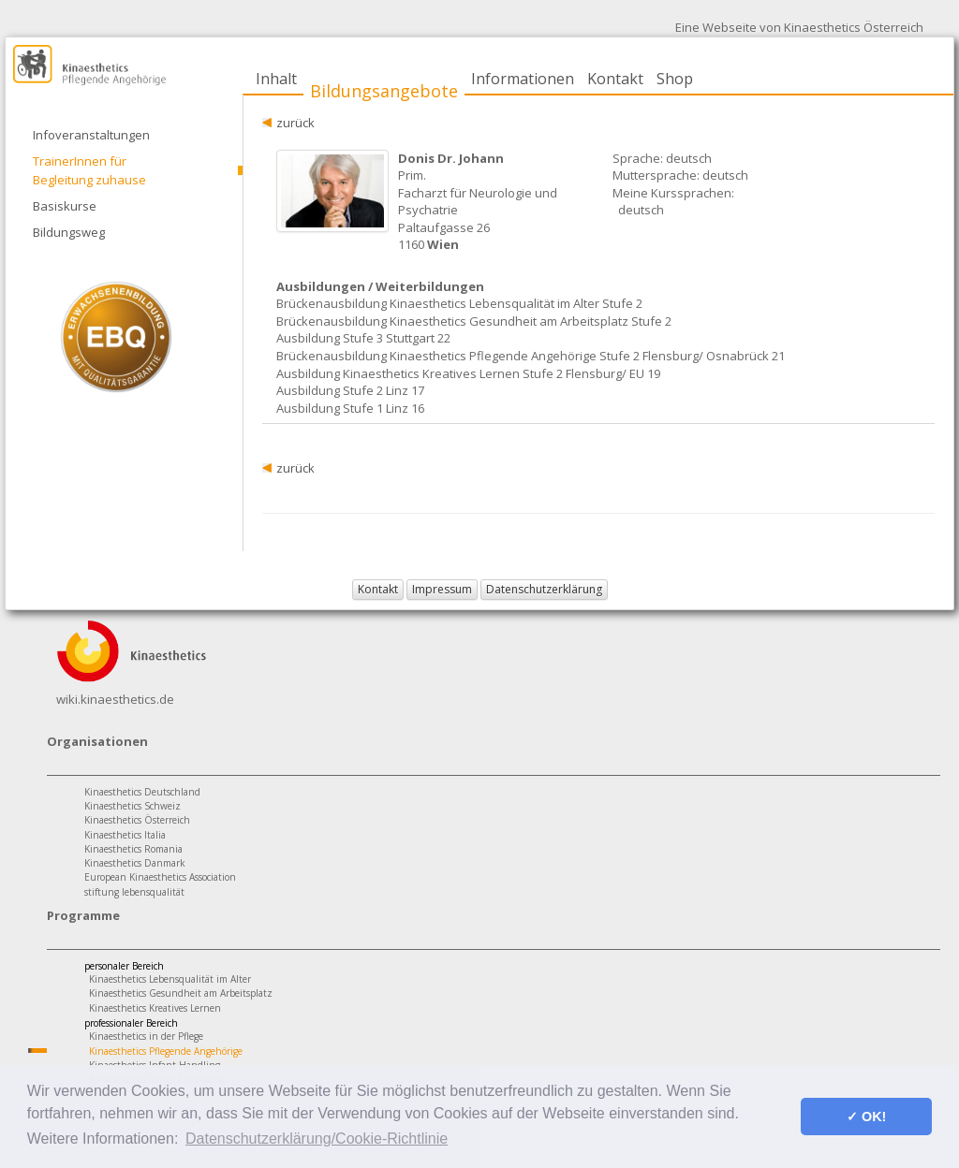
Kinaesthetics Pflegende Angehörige (166, 1051)
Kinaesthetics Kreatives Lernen (155, 1008)
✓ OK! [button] (866, 1116)
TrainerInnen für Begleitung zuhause (89, 170)
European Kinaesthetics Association (160, 876)
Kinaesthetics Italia (125, 834)
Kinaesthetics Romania (133, 848)
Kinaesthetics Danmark (134, 862)
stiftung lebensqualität (134, 891)
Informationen (522, 78)
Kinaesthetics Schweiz (132, 805)
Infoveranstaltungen (91, 134)
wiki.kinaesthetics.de (115, 699)
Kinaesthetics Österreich (137, 819)
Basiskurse (64, 205)
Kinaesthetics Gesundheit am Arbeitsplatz (181, 993)
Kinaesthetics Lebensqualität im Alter (170, 979)
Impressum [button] (442, 589)
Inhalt (276, 78)
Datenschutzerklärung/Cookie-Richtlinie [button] (316, 1138)
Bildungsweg (69, 232)
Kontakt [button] (378, 589)
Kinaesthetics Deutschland (142, 791)
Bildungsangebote (384, 91)
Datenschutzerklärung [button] (544, 589)
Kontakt (615, 78)
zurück (295, 122)
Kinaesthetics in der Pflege (146, 1036)
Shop (675, 78)
